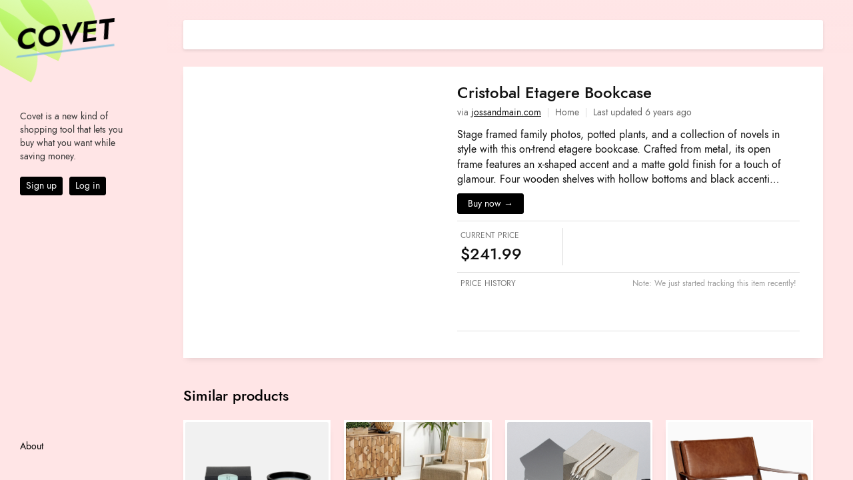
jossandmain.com (506, 112)
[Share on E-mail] (813, 33)
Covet (64, 36)
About (31, 446)
